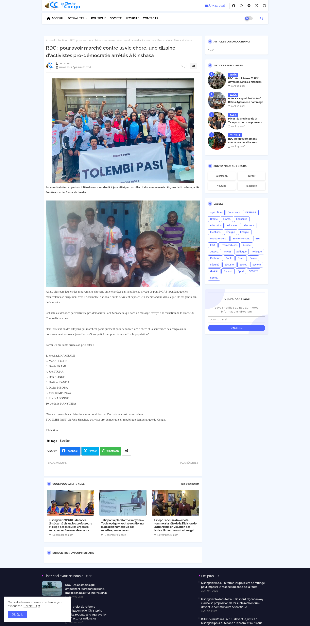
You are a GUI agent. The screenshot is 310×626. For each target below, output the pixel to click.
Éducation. (233, 225)
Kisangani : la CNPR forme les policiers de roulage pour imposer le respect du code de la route (233, 584)
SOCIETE (116, 18)
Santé (229, 258)
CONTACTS (150, 18)
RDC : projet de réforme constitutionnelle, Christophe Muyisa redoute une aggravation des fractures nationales (86, 612)
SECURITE (132, 18)
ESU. (212, 245)
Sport (241, 271)
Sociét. (243, 264)
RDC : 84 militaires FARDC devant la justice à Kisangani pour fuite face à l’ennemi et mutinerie (245, 84)
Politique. (215, 258)
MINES (227, 251)
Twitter (92, 450)
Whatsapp (112, 450)
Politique (257, 251)
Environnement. (241, 238)
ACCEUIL (57, 18)
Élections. (215, 232)
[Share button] (126, 451)
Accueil (50, 40)
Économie (241, 219)
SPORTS (253, 271)
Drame (214, 219)
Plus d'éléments (189, 483)
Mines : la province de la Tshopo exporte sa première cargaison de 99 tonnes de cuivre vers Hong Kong (245, 124)
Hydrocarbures (229, 245)
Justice (247, 245)
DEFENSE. (250, 212)
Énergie (230, 232)
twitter (251, 176)
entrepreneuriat (218, 238)
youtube (221, 186)
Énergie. (244, 232)
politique (241, 251)
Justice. (214, 251)
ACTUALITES (75, 18)
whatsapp (222, 176)
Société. (228, 271)
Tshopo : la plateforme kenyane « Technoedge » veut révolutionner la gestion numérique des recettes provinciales (122, 525)
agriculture (216, 212)
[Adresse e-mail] (236, 319)
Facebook (72, 450)
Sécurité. (229, 264)
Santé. (241, 258)
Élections (249, 225)
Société (62, 40)
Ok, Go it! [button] (17, 614)
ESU (257, 238)
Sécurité (214, 264)
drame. (227, 219)
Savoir (253, 258)
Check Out (30, 606)
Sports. (214, 277)
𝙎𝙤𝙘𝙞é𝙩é (214, 271)
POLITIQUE (98, 18)
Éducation (215, 225)
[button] (262, 18)
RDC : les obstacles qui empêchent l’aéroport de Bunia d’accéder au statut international (86, 588)
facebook (251, 186)
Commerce (234, 212)
